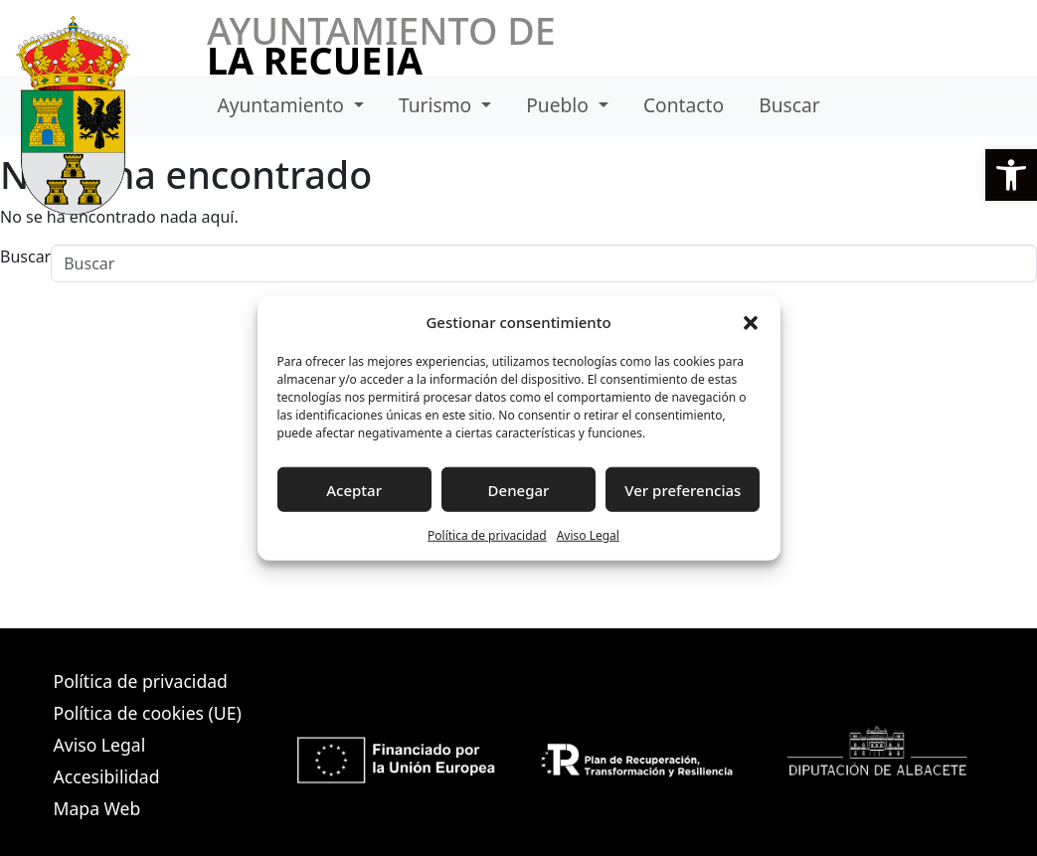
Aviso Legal (588, 535)
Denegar (519, 489)
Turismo (437, 104)
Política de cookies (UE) (148, 713)
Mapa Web (97, 808)
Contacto (683, 104)
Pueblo (560, 104)
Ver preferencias (682, 489)
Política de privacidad (487, 535)
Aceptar (354, 489)
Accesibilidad (107, 776)
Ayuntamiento (283, 104)
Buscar (789, 104)
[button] (1011, 175)
